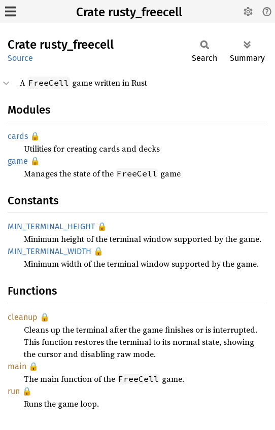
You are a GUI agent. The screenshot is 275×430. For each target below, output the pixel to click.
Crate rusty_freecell (129, 12)
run (14, 391)
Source (20, 58)
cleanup (23, 317)
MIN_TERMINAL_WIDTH (49, 251)
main (17, 366)
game (18, 161)
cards (18, 136)
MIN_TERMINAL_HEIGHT (51, 226)
